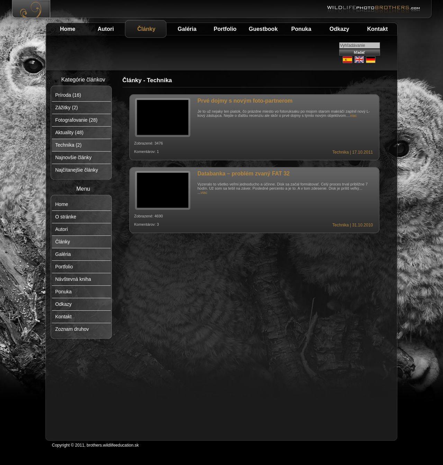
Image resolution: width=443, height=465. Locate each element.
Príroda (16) (68, 95)
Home (67, 29)
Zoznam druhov (72, 329)
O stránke (65, 216)
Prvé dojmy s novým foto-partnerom (245, 101)
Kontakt (377, 29)
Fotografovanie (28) (76, 120)
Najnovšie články (73, 157)
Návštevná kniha (73, 279)
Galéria (187, 29)
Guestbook (263, 29)
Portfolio (225, 29)
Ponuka (301, 29)
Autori (106, 29)
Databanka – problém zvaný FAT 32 (244, 173)
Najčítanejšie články (76, 170)
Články (146, 29)
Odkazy (339, 29)
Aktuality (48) (69, 132)
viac (353, 115)
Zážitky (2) (66, 107)
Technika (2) (68, 145)
